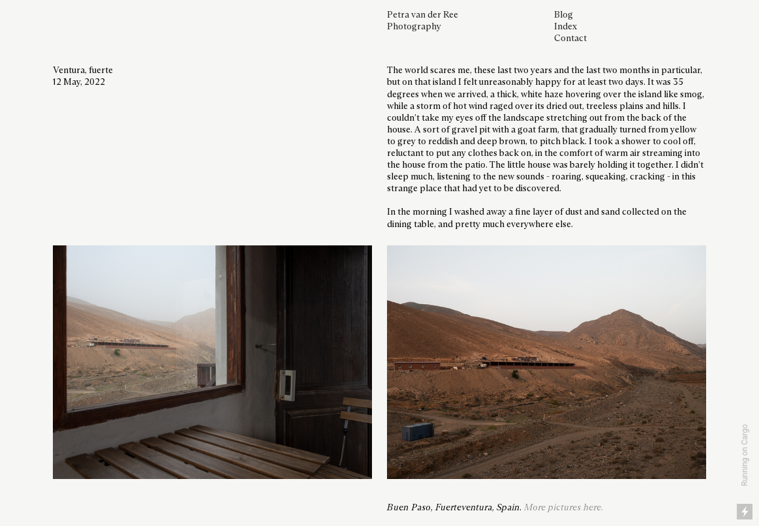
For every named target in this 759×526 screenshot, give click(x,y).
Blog (563, 15)
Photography (414, 26)
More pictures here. (563, 507)
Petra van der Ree (422, 15)
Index (565, 26)
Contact (570, 38)
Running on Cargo (744, 455)
